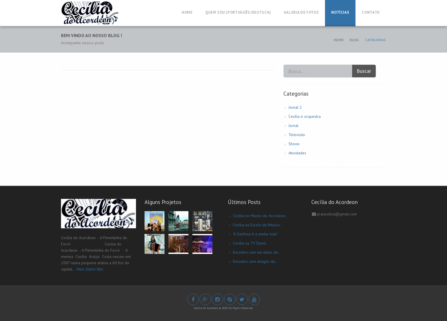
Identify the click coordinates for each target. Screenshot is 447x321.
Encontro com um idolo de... (257, 252)
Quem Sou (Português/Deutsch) (238, 12)
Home (187, 12)
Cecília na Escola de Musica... (258, 224)
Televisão (296, 134)
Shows (294, 143)
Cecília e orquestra (304, 116)
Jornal (293, 125)
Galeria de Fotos (301, 12)
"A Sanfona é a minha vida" (255, 234)
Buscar (364, 71)
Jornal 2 (295, 107)
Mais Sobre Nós (89, 269)
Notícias (340, 12)
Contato (371, 12)
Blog (354, 40)
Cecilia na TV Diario (249, 243)
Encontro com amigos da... (255, 261)
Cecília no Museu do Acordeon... (260, 215)
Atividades (297, 153)
